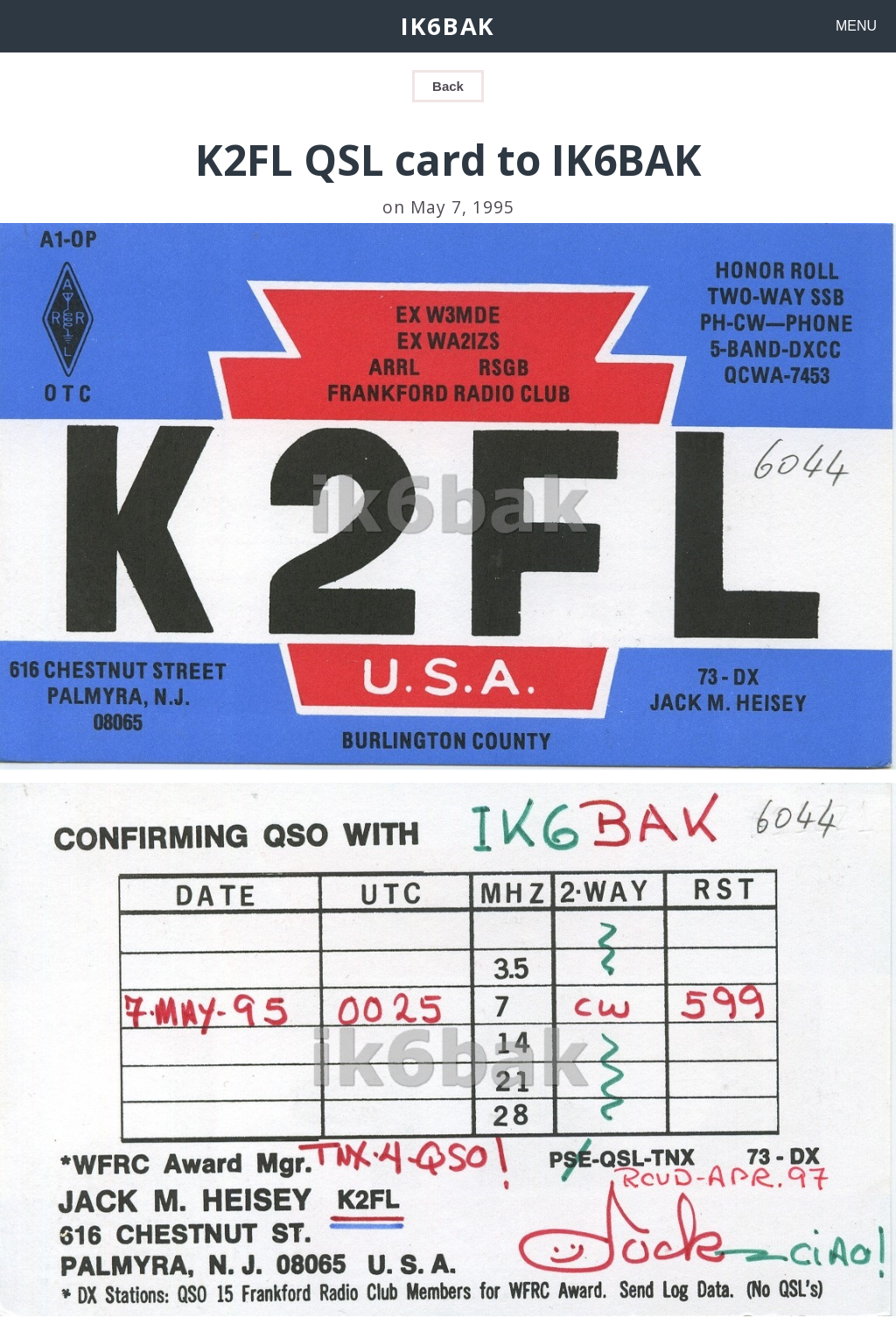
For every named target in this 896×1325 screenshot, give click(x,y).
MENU (856, 25)
